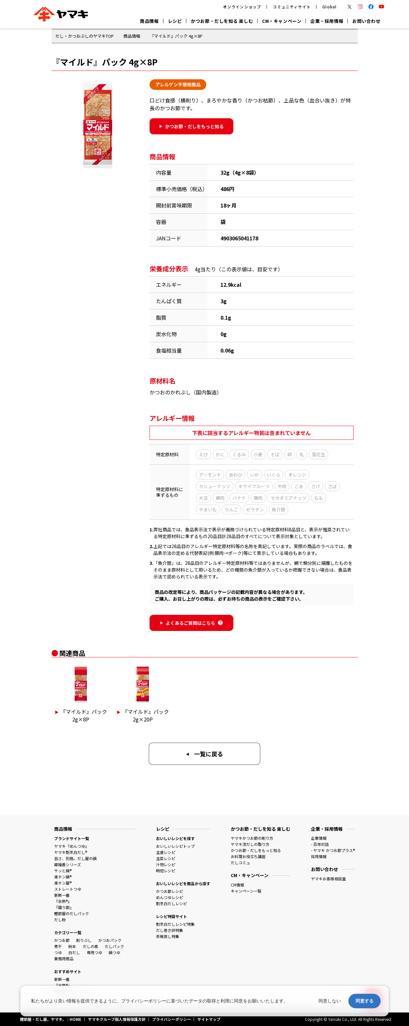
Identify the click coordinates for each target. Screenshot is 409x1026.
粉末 (72, 946)
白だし (74, 952)
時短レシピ (165, 870)
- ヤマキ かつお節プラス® (333, 850)
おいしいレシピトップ (175, 846)
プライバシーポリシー (143, 1000)
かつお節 (62, 940)
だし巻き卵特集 (169, 930)
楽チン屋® (63, 883)
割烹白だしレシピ (171, 903)
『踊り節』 (63, 907)
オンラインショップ (242, 6)
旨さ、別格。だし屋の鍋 (75, 858)
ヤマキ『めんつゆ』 (71, 846)
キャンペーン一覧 (246, 891)
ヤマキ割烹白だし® (70, 852)
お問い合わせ (366, 21)
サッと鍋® (63, 870)
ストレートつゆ (67, 889)
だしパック (114, 946)
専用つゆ (94, 952)
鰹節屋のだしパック (71, 913)
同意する (364, 1000)
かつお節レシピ (169, 891)
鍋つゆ (114, 952)
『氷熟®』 (63, 901)
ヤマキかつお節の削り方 (252, 838)
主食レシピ (165, 852)
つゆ (58, 952)
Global (329, 6)
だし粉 (60, 919)
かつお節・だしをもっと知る (256, 850)
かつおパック (110, 940)
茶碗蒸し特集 (167, 936)
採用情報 (318, 856)
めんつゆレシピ (169, 897)
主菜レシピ (165, 858)
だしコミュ (240, 862)
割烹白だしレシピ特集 (175, 924)
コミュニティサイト (292, 6)
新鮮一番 (62, 895)
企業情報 (318, 838)
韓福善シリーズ (67, 864)
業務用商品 (63, 958)
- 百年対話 (320, 844)
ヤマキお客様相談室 (328, 878)
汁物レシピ (165, 864)
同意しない (329, 1000)
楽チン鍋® (63, 876)
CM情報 (237, 884)
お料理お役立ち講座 (248, 856)
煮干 (58, 946)
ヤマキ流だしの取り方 (250, 844)
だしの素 (90, 946)
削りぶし (84, 940)
